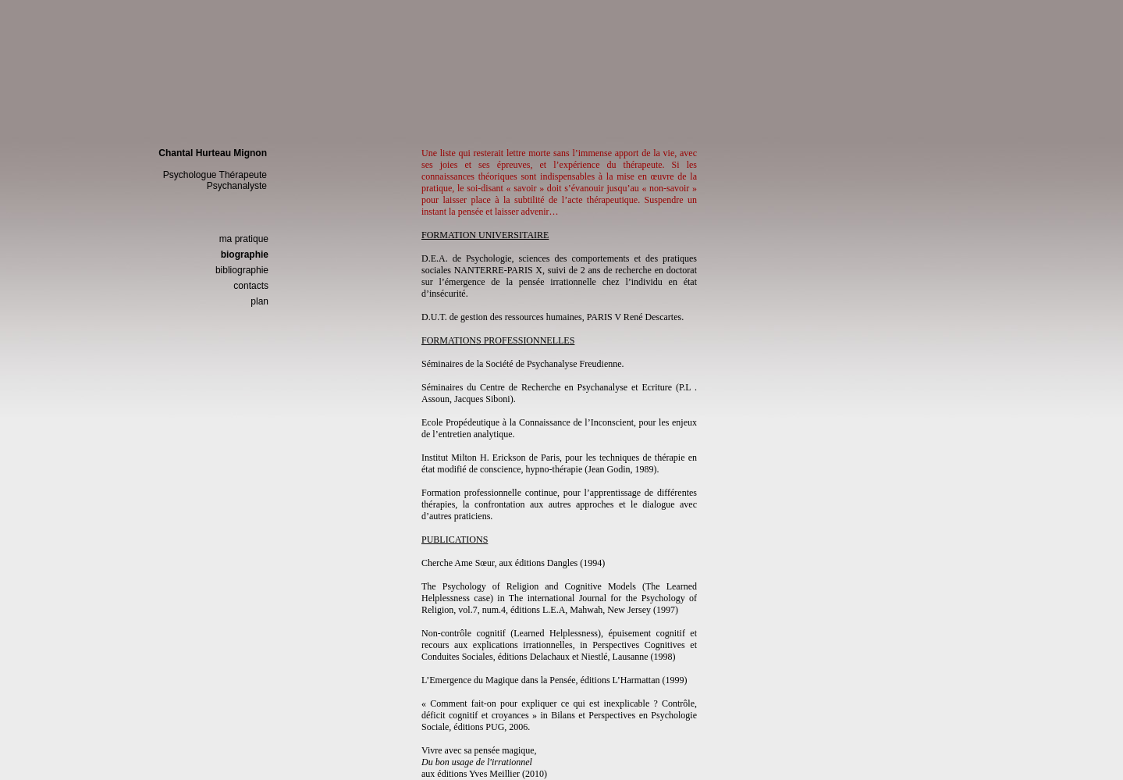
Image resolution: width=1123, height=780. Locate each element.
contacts (250, 285)
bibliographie (241, 270)
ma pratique (243, 238)
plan (259, 301)
